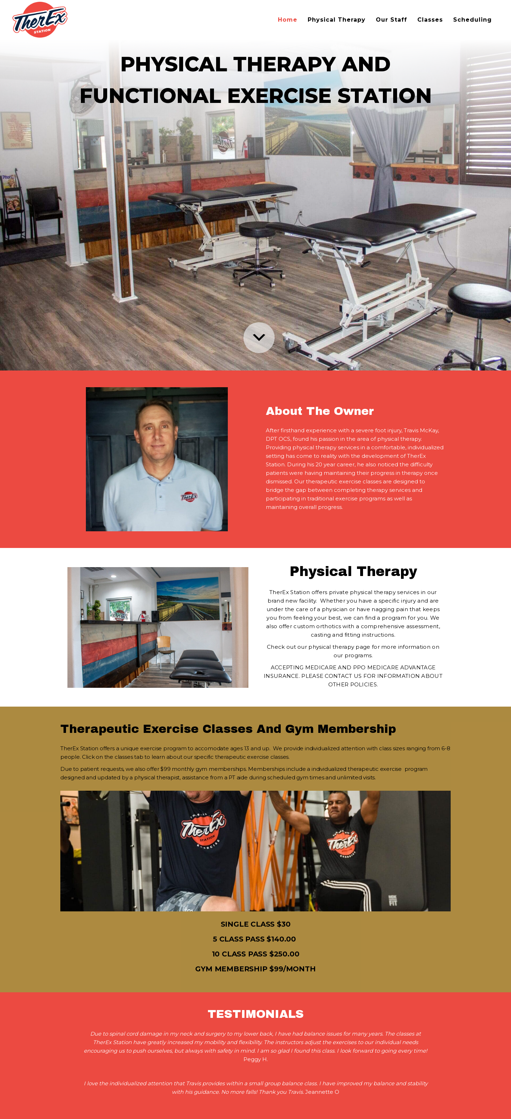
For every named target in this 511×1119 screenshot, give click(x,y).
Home (287, 19)
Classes (430, 19)
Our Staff (391, 19)
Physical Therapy (337, 19)
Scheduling (472, 19)
